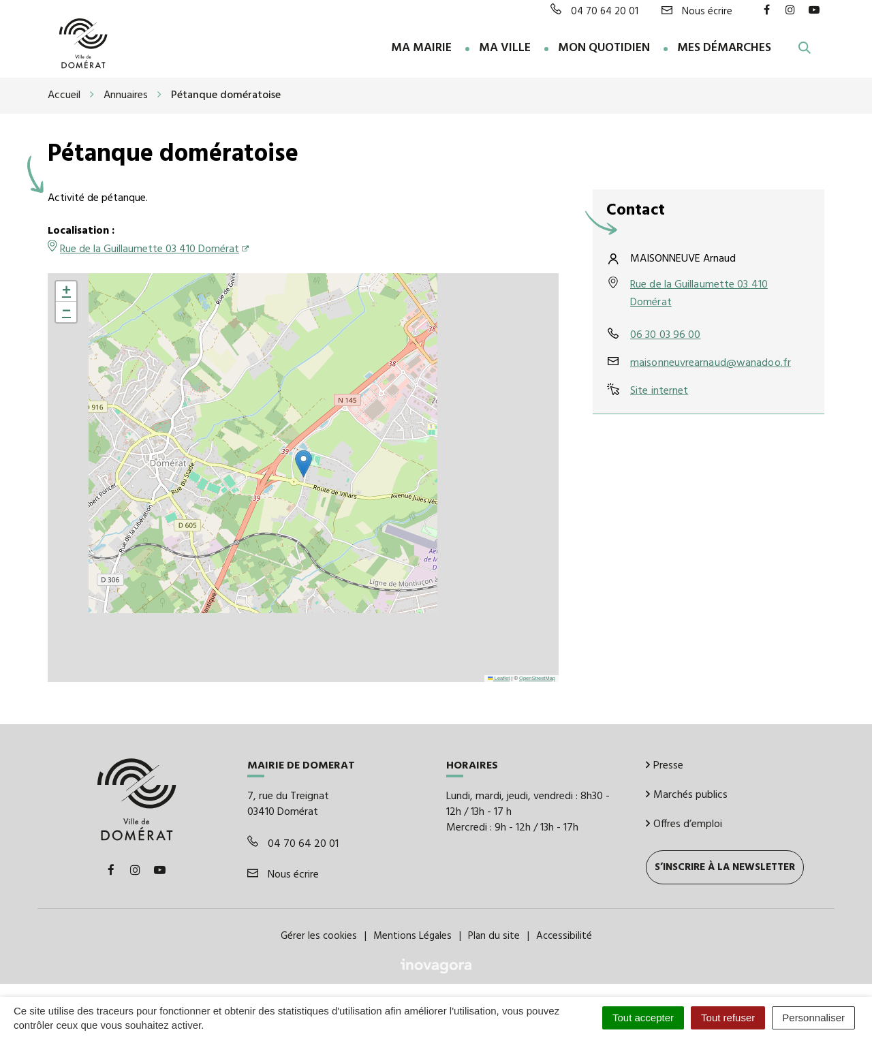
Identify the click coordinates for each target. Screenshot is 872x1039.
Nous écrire (283, 874)
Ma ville (505, 49)
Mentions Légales (412, 935)
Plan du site (494, 935)
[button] (303, 464)
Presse (664, 766)
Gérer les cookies (319, 935)
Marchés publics (687, 795)
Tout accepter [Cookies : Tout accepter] (643, 1017)
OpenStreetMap (537, 677)
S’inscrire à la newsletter (725, 866)
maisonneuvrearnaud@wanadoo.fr (710, 363)
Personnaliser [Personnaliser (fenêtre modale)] (813, 1017)
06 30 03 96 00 (665, 335)
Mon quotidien (604, 49)
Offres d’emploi (684, 824)
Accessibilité (564, 935)
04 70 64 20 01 (293, 843)
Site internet (659, 391)
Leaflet (499, 677)
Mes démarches (724, 49)
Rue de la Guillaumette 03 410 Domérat (149, 249)
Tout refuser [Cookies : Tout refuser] (728, 1017)
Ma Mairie (421, 49)
